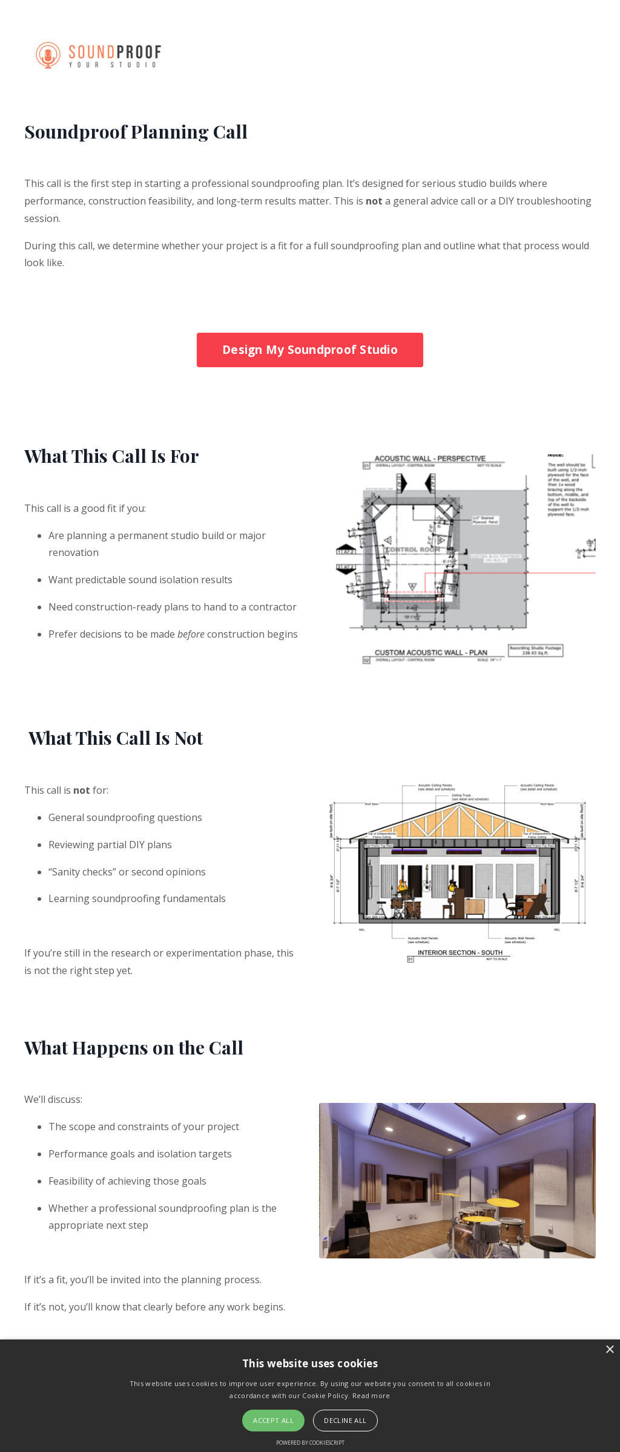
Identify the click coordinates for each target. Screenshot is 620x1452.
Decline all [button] (345, 1420)
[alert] (310, 1395)
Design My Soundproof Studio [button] (310, 349)
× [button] (609, 1350)
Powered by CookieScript (310, 1443)
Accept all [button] (273, 1420)
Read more (371, 1395)
